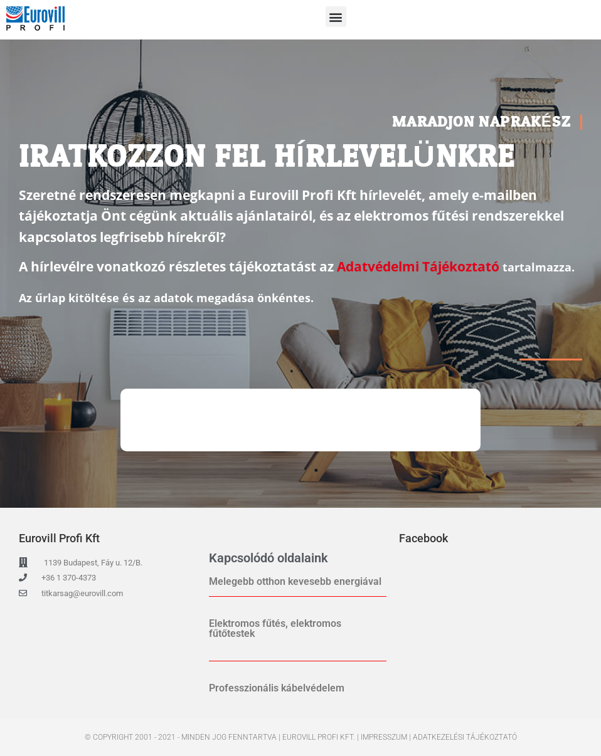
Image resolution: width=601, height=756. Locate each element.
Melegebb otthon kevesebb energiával (295, 581)
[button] (336, 16)
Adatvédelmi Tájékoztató (418, 266)
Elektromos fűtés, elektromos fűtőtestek (275, 628)
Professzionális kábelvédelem (276, 688)
